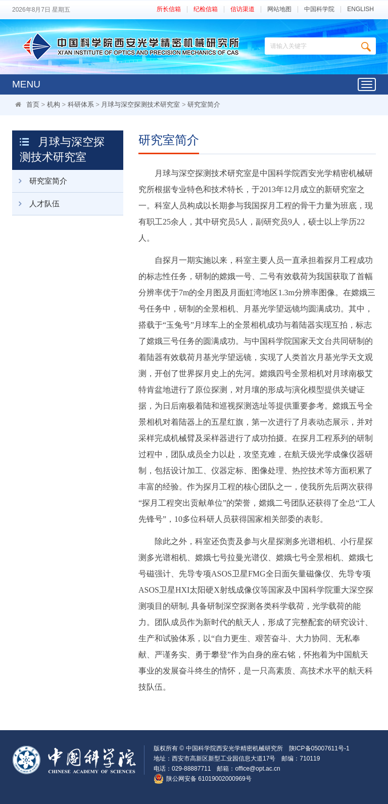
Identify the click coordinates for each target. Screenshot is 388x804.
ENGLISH (360, 9)
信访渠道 (242, 9)
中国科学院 (319, 9)
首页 (32, 104)
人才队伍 (36, 204)
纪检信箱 (205, 9)
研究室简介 (203, 104)
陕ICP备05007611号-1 (319, 748)
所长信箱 (169, 9)
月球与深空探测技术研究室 (140, 104)
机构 (53, 104)
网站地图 (279, 9)
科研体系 (81, 104)
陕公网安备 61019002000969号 (209, 778)
